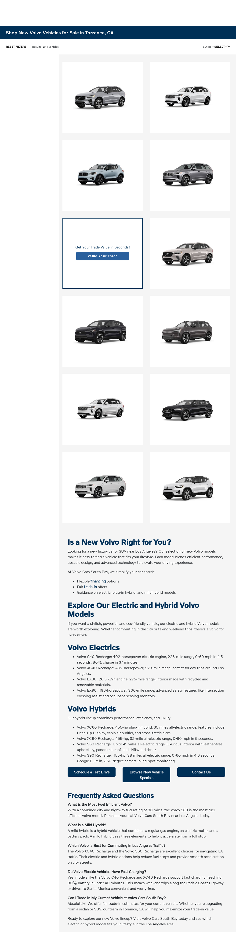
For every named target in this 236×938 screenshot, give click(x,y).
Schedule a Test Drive (91, 772)
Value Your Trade (103, 256)
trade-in (90, 586)
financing (98, 581)
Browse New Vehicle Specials (146, 775)
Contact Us (201, 772)
